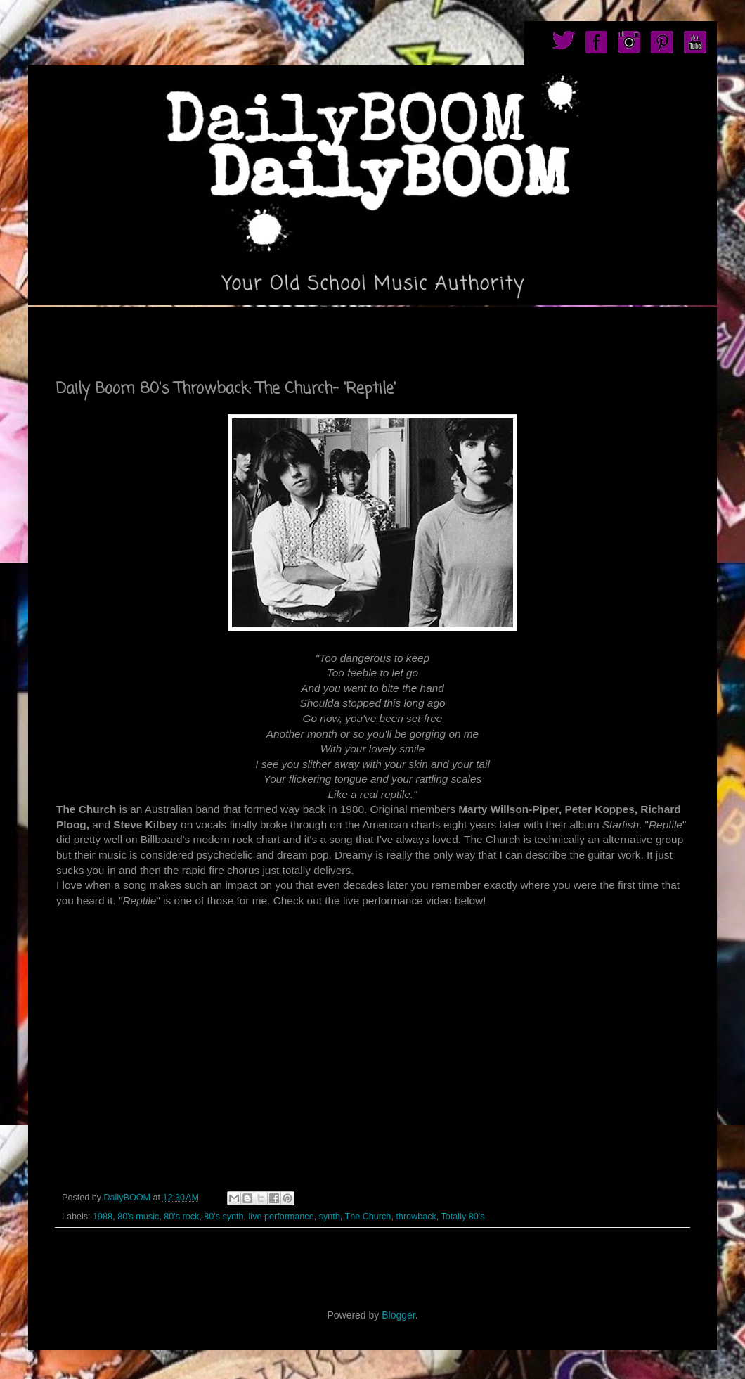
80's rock (181, 1216)
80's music (138, 1216)
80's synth (223, 1216)
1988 (102, 1216)
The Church (368, 1216)
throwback (416, 1216)
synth (329, 1216)
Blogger (398, 1315)
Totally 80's (463, 1216)
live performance (281, 1216)
